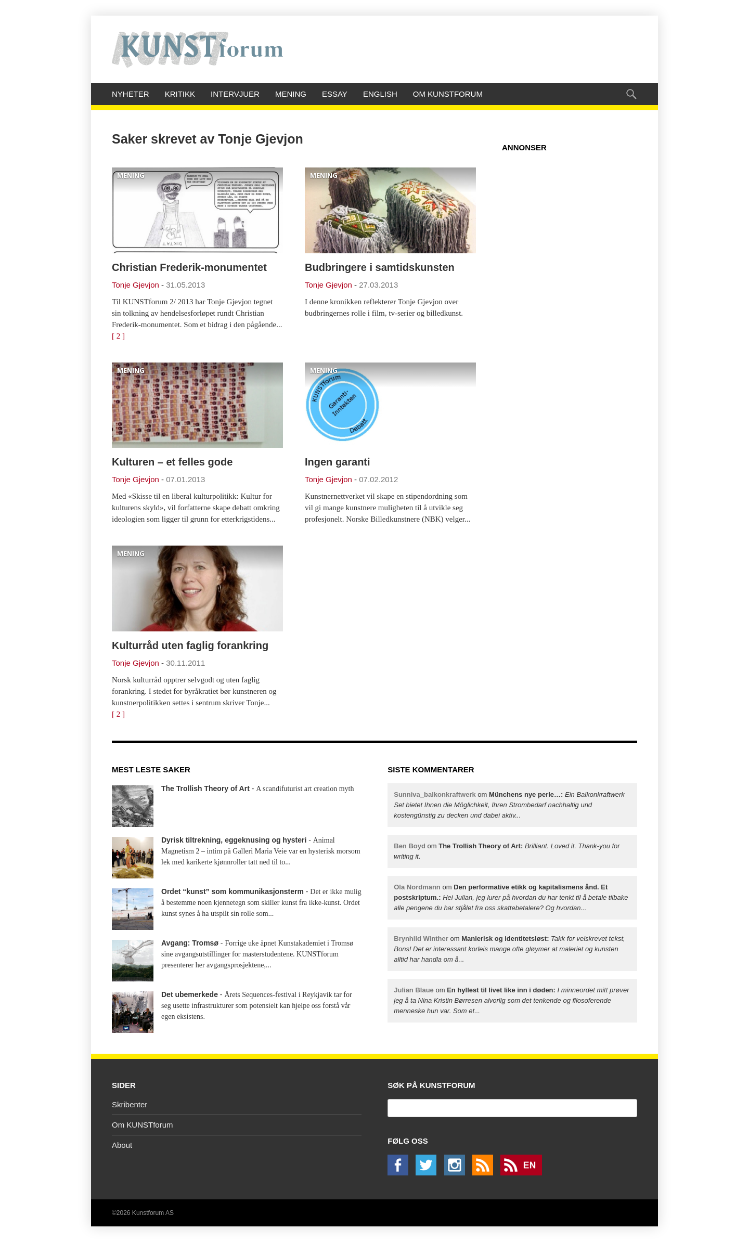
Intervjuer (235, 93)
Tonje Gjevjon (135, 284)
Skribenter (129, 1104)
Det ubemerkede (189, 994)
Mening (290, 93)
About (122, 1145)
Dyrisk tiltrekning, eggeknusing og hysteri (233, 840)
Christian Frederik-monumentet (189, 267)
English (380, 93)
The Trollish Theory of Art (205, 788)
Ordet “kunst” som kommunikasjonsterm (232, 891)
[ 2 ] (118, 336)
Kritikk (180, 93)
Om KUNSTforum (448, 93)
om (509, 805)
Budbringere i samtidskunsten (380, 267)
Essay (334, 93)
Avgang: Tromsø (189, 943)
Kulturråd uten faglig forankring (190, 645)
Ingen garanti (337, 462)
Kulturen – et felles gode (172, 462)
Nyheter (130, 93)
